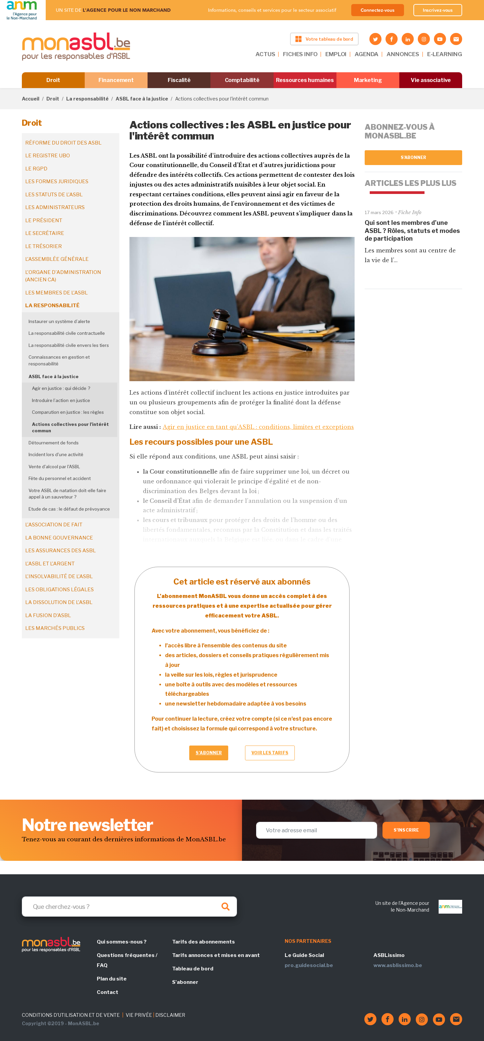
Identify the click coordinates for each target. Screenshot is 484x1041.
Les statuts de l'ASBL (54, 195)
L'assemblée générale (57, 259)
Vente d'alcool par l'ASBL (54, 466)
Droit (53, 80)
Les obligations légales (59, 590)
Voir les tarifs (269, 752)
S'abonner (414, 157)
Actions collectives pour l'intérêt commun (70, 428)
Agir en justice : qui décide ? (61, 388)
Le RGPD (36, 169)
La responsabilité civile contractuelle (67, 333)
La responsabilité (87, 99)
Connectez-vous (378, 10)
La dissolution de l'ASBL (58, 602)
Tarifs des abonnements (203, 942)
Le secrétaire (44, 233)
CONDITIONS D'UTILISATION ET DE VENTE (71, 1015)
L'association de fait (53, 525)
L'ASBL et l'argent (50, 564)
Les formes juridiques (56, 181)
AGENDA (366, 54)
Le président (43, 220)
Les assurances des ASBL (60, 551)
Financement (116, 80)
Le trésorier (43, 246)
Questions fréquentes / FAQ (127, 960)
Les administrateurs (55, 207)
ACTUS (265, 54)
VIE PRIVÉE (139, 1015)
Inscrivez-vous (438, 10)
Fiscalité (179, 80)
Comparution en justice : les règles (68, 412)
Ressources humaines (305, 80)
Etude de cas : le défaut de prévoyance (69, 509)
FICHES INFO (300, 54)
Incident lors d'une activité (56, 454)
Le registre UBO (47, 156)
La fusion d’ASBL (48, 615)
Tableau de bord (192, 969)
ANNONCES (403, 54)
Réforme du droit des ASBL (63, 143)
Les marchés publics (55, 628)
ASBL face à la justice (142, 99)
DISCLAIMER (170, 1015)
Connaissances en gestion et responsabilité (59, 360)
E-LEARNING (444, 54)
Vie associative (431, 80)
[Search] (129, 906)
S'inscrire (406, 830)
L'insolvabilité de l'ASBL (59, 576)
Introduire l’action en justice (61, 400)
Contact (107, 992)
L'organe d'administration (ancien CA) (63, 276)
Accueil (30, 99)
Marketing (368, 80)
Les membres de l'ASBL (56, 293)
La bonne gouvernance (59, 538)
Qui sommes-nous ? (122, 942)
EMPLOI (336, 54)
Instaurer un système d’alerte (59, 321)
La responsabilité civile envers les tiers (69, 345)
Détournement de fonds (54, 442)
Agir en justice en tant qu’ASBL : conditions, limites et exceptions (258, 427)
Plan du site (112, 979)
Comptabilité (242, 80)
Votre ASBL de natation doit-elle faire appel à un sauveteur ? (67, 494)
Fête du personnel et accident (60, 478)
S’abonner (209, 752)
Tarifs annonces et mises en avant (216, 955)
